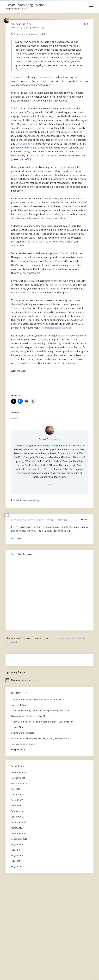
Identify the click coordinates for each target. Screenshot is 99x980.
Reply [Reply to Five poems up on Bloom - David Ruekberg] (86, 519)
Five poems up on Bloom (23, 743)
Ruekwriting (32, 500)
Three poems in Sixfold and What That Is (30, 716)
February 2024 (18, 777)
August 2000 (17, 866)
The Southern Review (60, 284)
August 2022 (17, 800)
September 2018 (19, 838)
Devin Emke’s (61, 253)
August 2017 (17, 855)
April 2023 (15, 788)
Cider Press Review (52, 261)
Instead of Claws (19, 705)
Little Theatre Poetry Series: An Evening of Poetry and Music (40, 710)
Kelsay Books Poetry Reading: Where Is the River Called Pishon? (42, 721)
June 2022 (16, 805)
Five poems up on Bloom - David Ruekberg (39, 519)
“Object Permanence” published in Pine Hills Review (36, 699)
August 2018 (17, 844)
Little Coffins (17, 727)
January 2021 (17, 816)
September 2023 (19, 783)
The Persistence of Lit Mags (55, 327)
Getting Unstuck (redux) (22, 732)
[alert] (49, 680)
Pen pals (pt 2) (18, 749)
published (63, 335)
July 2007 (15, 861)
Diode (30, 280)
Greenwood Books (62, 139)
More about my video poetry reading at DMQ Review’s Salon (40, 738)
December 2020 (18, 822)
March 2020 (16, 827)
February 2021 (18, 811)
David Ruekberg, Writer (26, 5)
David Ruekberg (49, 439)
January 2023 (17, 794)
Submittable (38, 241)
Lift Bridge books (25, 143)
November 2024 (18, 772)
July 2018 (15, 849)
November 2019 (18, 833)
